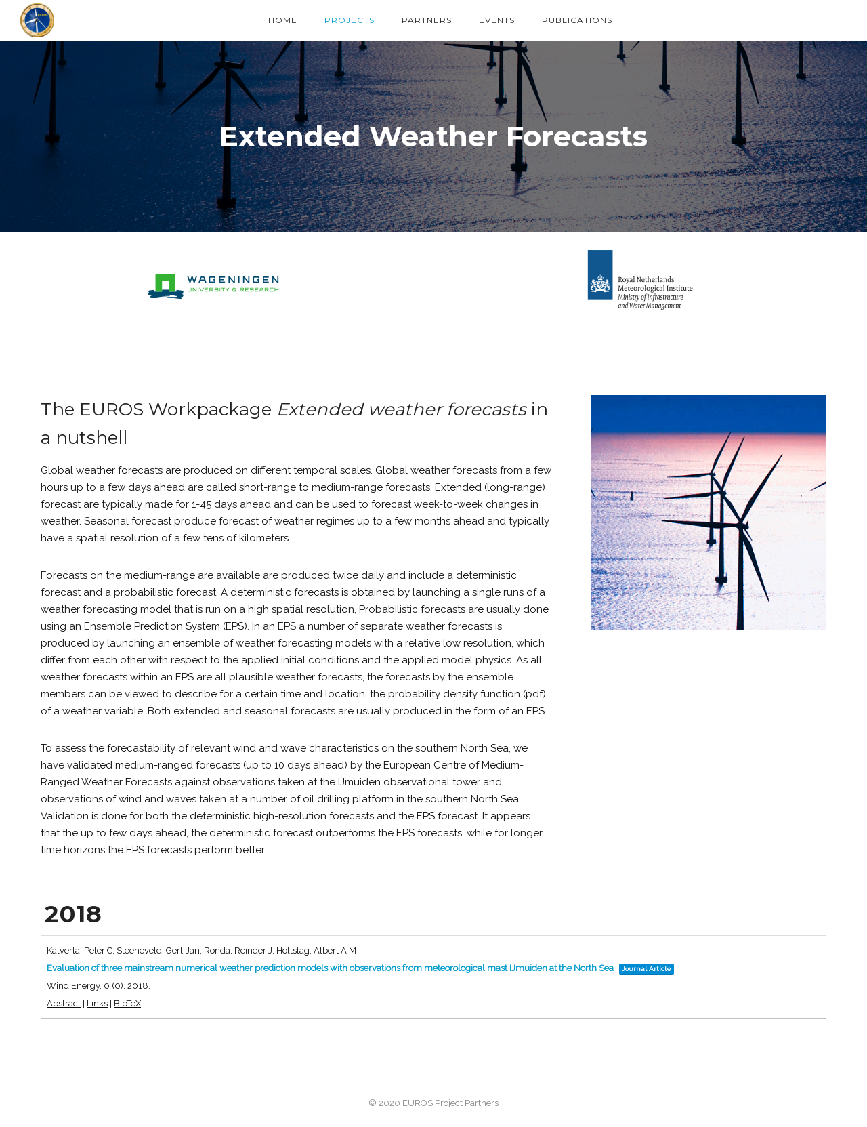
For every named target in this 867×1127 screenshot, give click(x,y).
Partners (427, 20)
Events (497, 20)
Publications (577, 20)
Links (97, 1003)
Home (282, 20)
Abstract (64, 1003)
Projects (349, 20)
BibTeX (127, 1003)
